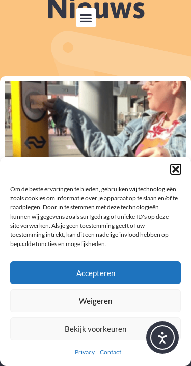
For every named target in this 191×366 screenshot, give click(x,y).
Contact (110, 352)
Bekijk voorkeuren (95, 328)
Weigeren (95, 301)
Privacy (85, 352)
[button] (176, 169)
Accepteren (95, 273)
